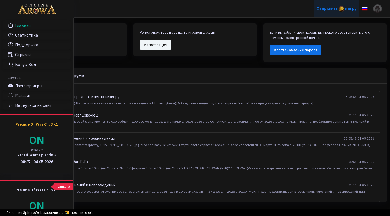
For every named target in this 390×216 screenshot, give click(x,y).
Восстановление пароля (318, 52)
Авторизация (105, 41)
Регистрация (206, 41)
